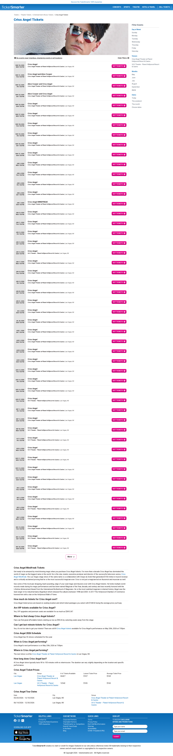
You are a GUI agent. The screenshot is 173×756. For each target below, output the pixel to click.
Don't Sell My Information (96, 724)
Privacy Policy (92, 722)
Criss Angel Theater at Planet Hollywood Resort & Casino (54, 654)
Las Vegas (18, 676)
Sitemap (91, 726)
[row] (71, 66)
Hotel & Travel (148, 7)
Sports (127, 7)
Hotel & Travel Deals (70, 726)
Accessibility (92, 728)
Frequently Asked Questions (48, 722)
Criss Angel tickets (64, 628)
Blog (64, 731)
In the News (67, 728)
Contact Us (42, 720)
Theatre (136, 7)
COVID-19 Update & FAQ (96, 731)
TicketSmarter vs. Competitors (74, 724)
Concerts (117, 7)
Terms (90, 720)
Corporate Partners (70, 720)
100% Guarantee (44, 724)
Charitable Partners (70, 722)
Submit (116, 737)
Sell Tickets (164, 7)
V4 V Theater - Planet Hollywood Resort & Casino (47, 684)
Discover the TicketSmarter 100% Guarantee (86, 2)
